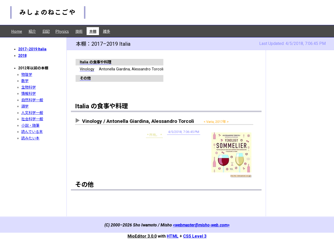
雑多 (106, 31)
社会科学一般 (32, 119)
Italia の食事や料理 (95, 62)
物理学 (26, 74)
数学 (25, 81)
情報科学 (28, 93)
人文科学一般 (32, 113)
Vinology (87, 69)
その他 (85, 78)
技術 (79, 31)
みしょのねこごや (47, 12)
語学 (25, 106)
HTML (172, 236)
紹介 (32, 31)
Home (16, 31)
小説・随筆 (30, 125)
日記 (46, 31)
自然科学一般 (32, 100)
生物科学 (28, 87)
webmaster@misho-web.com (201, 225)
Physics (62, 31)
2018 (22, 55)
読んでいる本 (32, 132)
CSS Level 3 (194, 236)
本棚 (92, 31)
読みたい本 (30, 138)
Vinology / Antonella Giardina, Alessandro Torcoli (138, 121)
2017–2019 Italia (32, 49)
